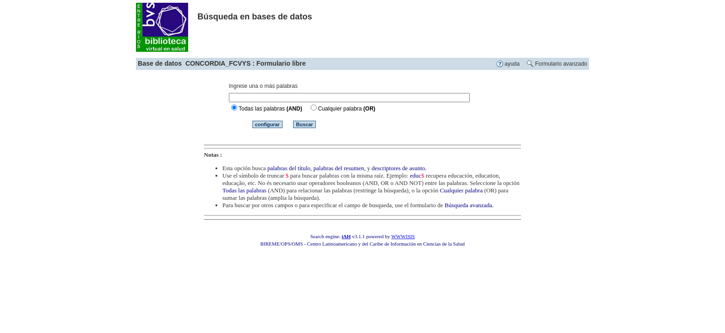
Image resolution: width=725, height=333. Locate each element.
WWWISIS (403, 236)
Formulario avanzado (561, 64)
